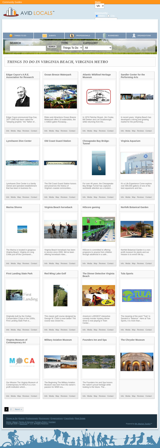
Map (19, 131)
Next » (18, 409)
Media (13, 131)
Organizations (57, 418)
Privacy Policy (41, 422)
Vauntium (23, 424)
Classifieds (69, 418)
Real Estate (80, 418)
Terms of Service (26, 422)
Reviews (25, 131)
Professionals (32, 418)
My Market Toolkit (143, 424)
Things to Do (11, 418)
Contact (34, 131)
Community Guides (12, 2)
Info (7, 131)
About (15, 422)
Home (8, 422)
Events (22, 418)
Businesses (44, 418)
